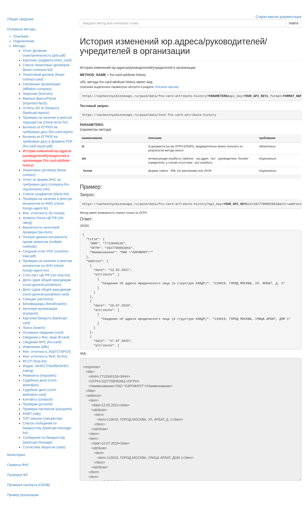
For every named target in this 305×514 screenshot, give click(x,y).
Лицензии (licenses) (38, 94)
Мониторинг (16, 455)
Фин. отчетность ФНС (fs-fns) (45, 356)
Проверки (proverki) (37, 404)
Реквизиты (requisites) (39, 375)
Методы (19, 46)
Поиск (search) (34, 328)
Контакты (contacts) (38, 399)
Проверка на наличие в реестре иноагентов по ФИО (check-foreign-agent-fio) (47, 203)
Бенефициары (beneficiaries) (45, 304)
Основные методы (21, 29)
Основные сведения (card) (43, 332)
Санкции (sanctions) (38, 299)
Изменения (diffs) (36, 347)
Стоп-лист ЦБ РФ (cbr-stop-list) (46, 275)
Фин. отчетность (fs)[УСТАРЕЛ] (47, 351)
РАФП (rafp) (32, 414)
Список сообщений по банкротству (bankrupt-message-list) (47, 428)
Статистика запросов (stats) (44, 447)
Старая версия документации (278, 17)
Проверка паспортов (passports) (47, 409)
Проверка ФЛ (17, 475)
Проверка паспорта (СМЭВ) (28, 485)
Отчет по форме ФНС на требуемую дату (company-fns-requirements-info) (46, 184)
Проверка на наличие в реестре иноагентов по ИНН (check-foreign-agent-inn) (47, 265)
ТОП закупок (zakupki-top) (42, 418)
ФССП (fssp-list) (35, 361)
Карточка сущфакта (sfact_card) (47, 60)
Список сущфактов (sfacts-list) (46, 194)
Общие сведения (20, 19)
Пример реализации (23, 495)
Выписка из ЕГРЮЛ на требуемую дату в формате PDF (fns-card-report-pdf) (48, 141)
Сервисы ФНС (18, 465)
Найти (293, 23)
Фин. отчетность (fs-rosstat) (44, 213)
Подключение (23, 41)
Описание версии (166, 87)
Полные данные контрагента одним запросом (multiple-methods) (45, 241)
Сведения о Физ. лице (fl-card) (46, 337)
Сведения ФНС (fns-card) (42, 342)
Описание (20, 36)
